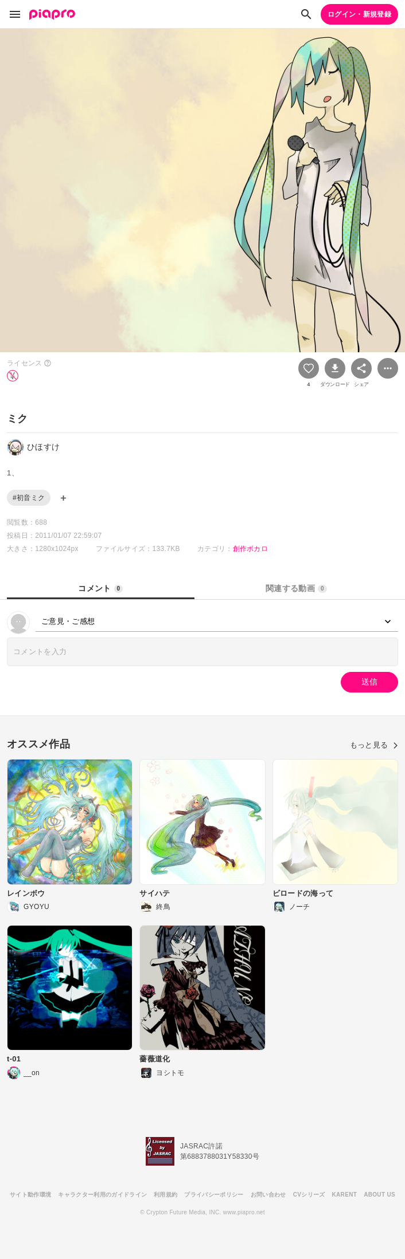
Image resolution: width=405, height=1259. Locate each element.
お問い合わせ (268, 1194)
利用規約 (165, 1194)
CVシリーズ (309, 1194)
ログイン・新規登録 (359, 14)
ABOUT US (379, 1194)
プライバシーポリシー (213, 1194)
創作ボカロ (250, 549)
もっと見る (374, 745)
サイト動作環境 (30, 1194)
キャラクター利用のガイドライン (102, 1194)
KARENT (344, 1194)
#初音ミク (29, 498)
